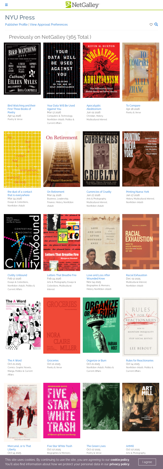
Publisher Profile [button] (16, 24)
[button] (151, 24)
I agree (147, 462)
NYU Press (20, 17)
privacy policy (119, 464)
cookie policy (120, 459)
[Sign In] (6, 5)
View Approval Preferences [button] (49, 24)
